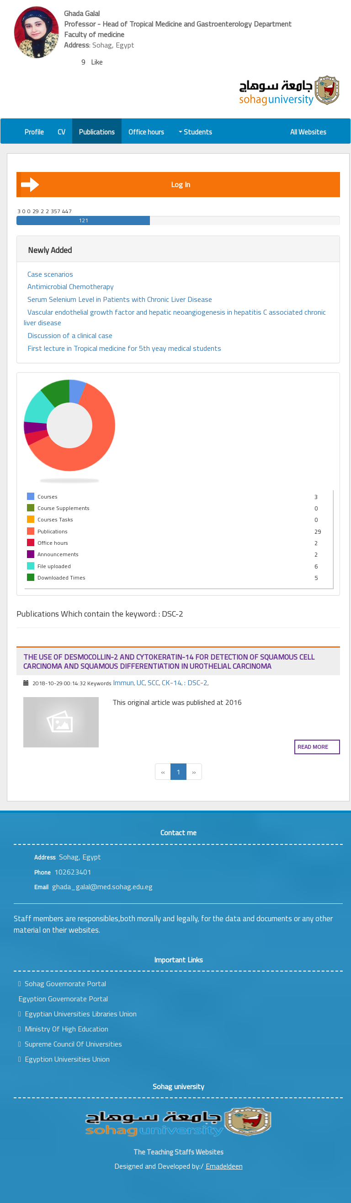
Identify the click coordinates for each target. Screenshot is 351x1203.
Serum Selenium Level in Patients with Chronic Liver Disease (119, 299)
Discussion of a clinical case (69, 335)
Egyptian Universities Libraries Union (77, 1013)
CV (61, 132)
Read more (313, 746)
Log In (105, 184)
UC (141, 682)
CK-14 (171, 682)
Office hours (146, 132)
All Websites (308, 132)
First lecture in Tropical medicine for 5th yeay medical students (124, 348)
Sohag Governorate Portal (62, 983)
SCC (153, 682)
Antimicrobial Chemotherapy (70, 286)
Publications (97, 132)
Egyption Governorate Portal (63, 998)
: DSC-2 (195, 682)
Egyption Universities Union (64, 1059)
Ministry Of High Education (63, 1029)
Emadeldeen (224, 1166)
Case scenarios (50, 274)
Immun (123, 682)
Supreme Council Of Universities (70, 1044)
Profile (34, 132)
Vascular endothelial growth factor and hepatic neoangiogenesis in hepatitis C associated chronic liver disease (175, 317)
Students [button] (196, 132)
